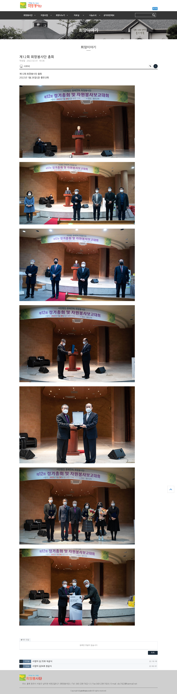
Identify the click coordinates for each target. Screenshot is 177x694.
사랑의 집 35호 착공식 (42, 661)
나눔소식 (92, 15)
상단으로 (170, 489)
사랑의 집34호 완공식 (42, 666)
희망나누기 (60, 15)
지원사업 (44, 15)
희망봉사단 (28, 15)
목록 (153, 653)
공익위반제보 (109, 15)
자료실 (76, 15)
